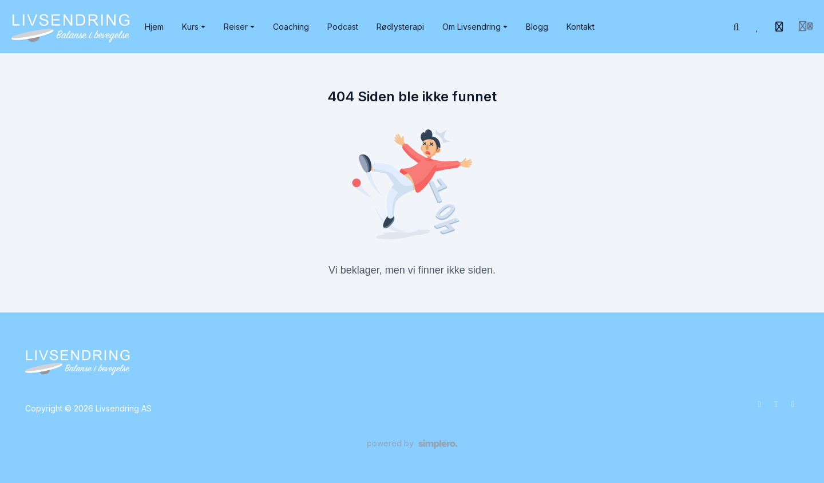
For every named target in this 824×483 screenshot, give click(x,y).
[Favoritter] (757, 27)
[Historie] (779, 27)
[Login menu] (806, 27)
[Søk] (736, 27)
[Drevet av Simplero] (412, 444)
